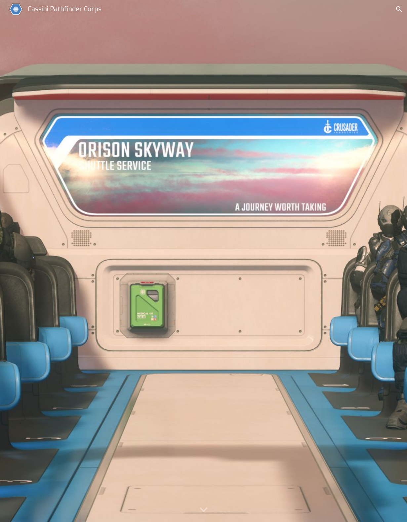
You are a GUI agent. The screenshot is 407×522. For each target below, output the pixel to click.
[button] (399, 9)
